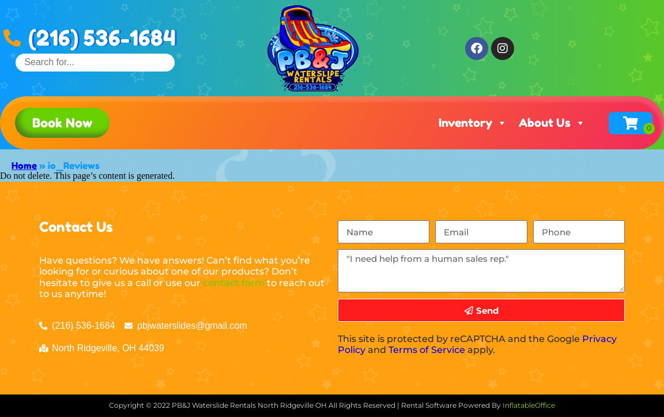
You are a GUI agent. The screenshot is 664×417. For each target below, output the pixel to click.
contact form (234, 282)
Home (24, 165)
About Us (552, 123)
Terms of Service (426, 349)
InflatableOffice (529, 405)
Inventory (473, 123)
